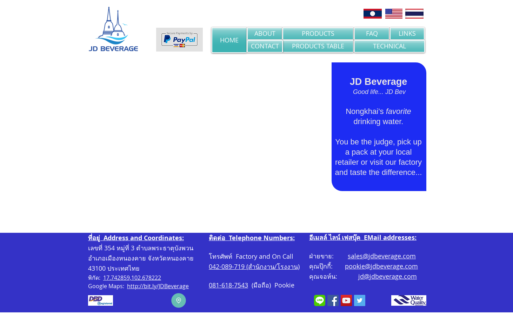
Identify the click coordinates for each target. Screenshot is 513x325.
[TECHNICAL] (389, 46)
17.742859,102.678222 (132, 278)
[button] (209, 132)
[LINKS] (407, 33)
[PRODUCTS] (318, 33)
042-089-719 (227, 266)
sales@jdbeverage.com (382, 256)
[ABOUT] (264, 33)
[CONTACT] (265, 46)
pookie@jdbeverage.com (381, 266)
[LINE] (319, 300)
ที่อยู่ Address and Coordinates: (136, 237)
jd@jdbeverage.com (387, 276)
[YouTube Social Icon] (346, 300)
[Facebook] (333, 300)
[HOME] (229, 40)
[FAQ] (371, 33)
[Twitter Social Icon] (359, 300)
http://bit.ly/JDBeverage (158, 286)
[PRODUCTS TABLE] (318, 46)
